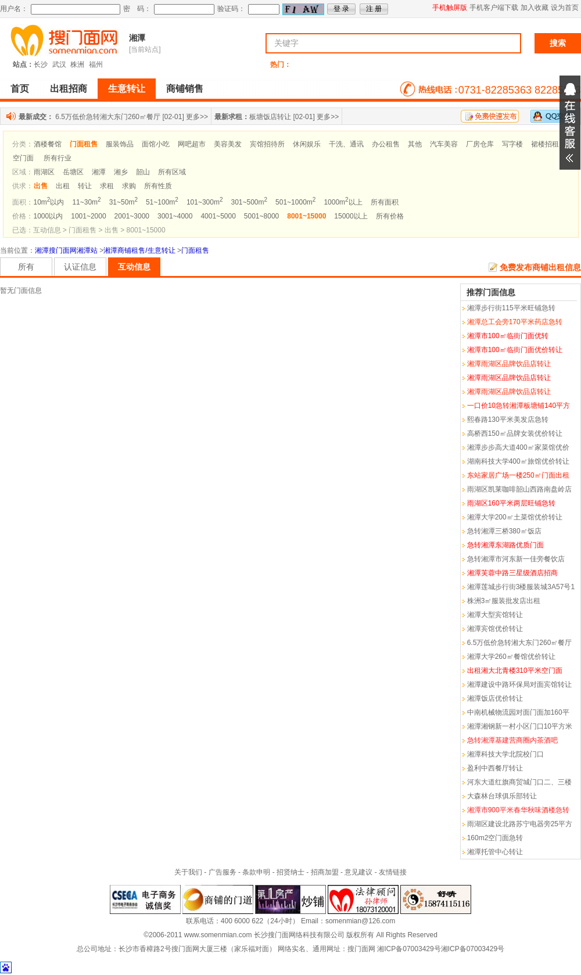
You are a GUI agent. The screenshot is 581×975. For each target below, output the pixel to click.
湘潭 (137, 37)
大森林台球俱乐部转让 (502, 796)
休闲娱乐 (307, 144)
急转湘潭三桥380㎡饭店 (504, 531)
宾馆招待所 (267, 144)
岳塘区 (73, 172)
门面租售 (195, 250)
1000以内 (48, 216)
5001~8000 (261, 216)
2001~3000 (131, 216)
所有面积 (385, 202)
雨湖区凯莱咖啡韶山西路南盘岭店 (519, 489)
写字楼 (512, 144)
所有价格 (390, 216)
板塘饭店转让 (270, 117)
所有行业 (57, 158)
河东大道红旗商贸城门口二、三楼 (519, 782)
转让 (85, 186)
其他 (415, 144)
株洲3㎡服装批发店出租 (504, 601)
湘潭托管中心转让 (495, 852)
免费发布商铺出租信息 (540, 267)
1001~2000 (88, 216)
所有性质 (158, 186)
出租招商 (68, 89)
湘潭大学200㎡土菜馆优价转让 (514, 517)
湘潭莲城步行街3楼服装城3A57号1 (521, 587)
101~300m (205, 202)
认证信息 (80, 266)
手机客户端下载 (493, 7)
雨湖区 (44, 172)
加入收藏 (534, 7)
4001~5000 (217, 216)
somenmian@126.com (360, 921)
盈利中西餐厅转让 (495, 768)
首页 (19, 89)
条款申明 (256, 872)
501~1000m (295, 202)
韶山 (143, 172)
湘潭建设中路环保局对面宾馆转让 (519, 684)
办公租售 (386, 144)
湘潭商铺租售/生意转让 (139, 250)
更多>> (197, 117)
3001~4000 (174, 216)
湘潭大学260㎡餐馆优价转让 (511, 657)
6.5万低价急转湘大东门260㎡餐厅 (107, 117)
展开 (570, 123)
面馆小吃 (156, 144)
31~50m (123, 202)
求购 (129, 186)
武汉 (59, 64)
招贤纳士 (290, 872)
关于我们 (188, 872)
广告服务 (222, 872)
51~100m (162, 202)
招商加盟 (325, 872)
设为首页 (565, 7)
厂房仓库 (480, 144)
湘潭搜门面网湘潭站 (66, 250)
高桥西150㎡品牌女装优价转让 (514, 433)
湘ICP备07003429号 (408, 949)
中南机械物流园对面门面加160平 (518, 712)
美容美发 (228, 144)
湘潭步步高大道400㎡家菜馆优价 (518, 447)
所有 (26, 266)
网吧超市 (192, 144)
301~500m (249, 202)
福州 (96, 64)
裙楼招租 (545, 144)
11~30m (86, 202)
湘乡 (121, 172)
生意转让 (126, 89)
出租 (63, 186)
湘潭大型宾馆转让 (495, 615)
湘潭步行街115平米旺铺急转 (511, 308)
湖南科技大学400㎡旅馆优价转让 (518, 461)
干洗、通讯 (346, 144)
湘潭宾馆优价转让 (495, 629)
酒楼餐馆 (48, 144)
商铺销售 (184, 89)
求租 (107, 186)
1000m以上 (343, 202)
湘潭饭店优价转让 (495, 698)
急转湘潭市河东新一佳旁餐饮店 (516, 559)
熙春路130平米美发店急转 (507, 419)
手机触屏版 (449, 7)
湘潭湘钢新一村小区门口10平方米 (519, 726)
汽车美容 (444, 144)
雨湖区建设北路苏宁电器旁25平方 (519, 824)
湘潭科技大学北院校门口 (505, 754)
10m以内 (49, 202)
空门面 (23, 158)
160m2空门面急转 (495, 838)
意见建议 (358, 872)
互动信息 (134, 266)
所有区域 (172, 172)
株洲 (77, 64)
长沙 (41, 64)
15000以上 (350, 216)
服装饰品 (120, 144)
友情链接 (393, 872)
